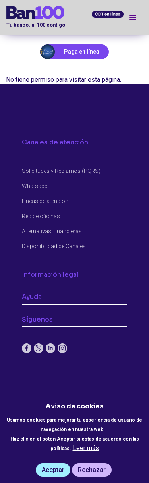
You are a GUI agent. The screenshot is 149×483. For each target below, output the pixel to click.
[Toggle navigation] (133, 17)
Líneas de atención (45, 201)
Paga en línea (81, 51)
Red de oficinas (41, 216)
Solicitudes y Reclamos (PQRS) (61, 171)
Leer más (86, 448)
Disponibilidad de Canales (54, 246)
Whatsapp (35, 186)
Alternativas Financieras (52, 231)
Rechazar (92, 469)
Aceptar (53, 469)
